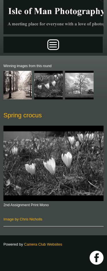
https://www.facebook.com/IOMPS (97, 258)
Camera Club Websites (43, 244)
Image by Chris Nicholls (23, 219)
